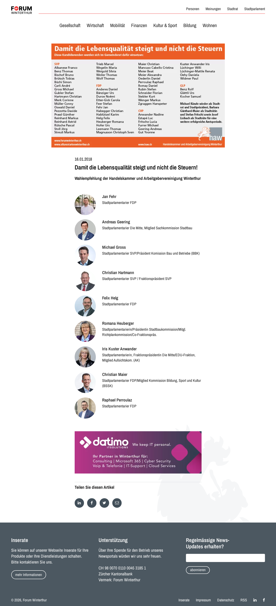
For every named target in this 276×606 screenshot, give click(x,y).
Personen (192, 8)
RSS (243, 600)
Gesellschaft (69, 25)
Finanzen (139, 25)
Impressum (203, 600)
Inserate (184, 600)
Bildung (189, 25)
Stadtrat (232, 8)
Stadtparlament (254, 8)
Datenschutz (225, 600)
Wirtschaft (95, 25)
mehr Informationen (28, 574)
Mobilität (117, 25)
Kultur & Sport (165, 25)
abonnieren (198, 569)
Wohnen (210, 25)
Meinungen (213, 8)
